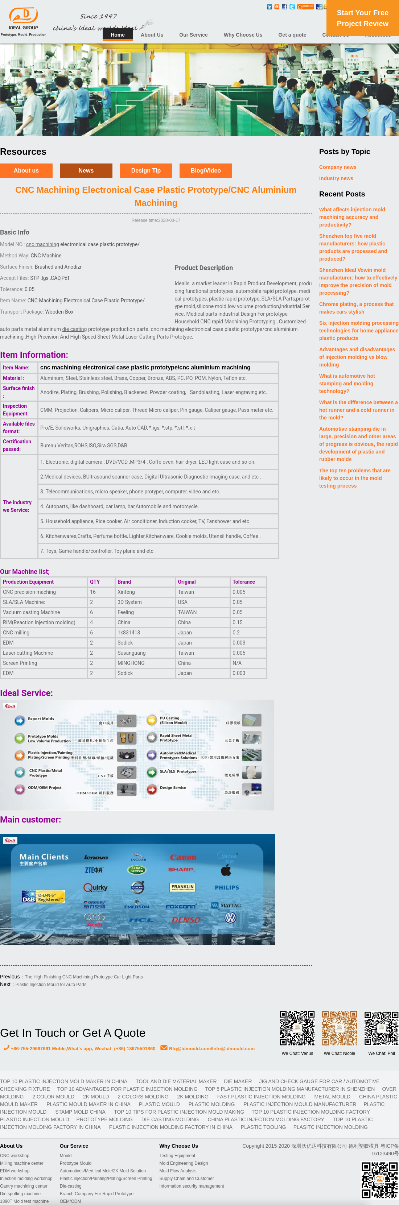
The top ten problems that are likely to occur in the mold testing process (355, 478)
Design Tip (146, 170)
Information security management (192, 1186)
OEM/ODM (70, 1201)
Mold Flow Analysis (178, 1170)
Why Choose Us (243, 35)
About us (26, 170)
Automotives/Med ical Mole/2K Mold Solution (103, 1170)
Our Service (193, 35)
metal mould (333, 1097)
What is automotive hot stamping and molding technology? (347, 383)
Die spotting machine (20, 1193)
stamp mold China (81, 1112)
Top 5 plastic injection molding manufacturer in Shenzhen (290, 1089)
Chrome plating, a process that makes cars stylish (356, 308)
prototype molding (105, 1119)
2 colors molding (144, 1097)
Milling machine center (21, 1163)
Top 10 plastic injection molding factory (310, 1112)
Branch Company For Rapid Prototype (96, 1193)
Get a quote (292, 35)
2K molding (193, 1097)
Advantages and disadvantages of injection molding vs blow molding (357, 357)
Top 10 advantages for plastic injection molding (127, 1089)
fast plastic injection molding (262, 1097)
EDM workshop (14, 1170)
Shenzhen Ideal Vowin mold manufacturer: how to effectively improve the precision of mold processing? (358, 281)
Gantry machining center (24, 1186)
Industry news (336, 178)
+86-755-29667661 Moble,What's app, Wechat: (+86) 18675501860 (79, 1048)
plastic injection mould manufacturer (299, 1104)
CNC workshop (14, 1155)
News (86, 170)
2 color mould (54, 1097)
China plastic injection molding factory (266, 1119)
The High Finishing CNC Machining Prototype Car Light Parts (84, 977)
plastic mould (160, 1104)
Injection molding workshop (26, 1178)
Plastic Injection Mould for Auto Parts (51, 984)
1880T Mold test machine (24, 1201)
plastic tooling (263, 1127)
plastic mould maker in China (89, 1104)
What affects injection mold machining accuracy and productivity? (352, 217)
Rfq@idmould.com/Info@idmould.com (207, 1048)
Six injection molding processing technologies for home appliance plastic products (359, 330)
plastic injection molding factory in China (171, 1127)
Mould (66, 1155)
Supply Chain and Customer (187, 1178)
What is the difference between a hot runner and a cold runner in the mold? (358, 410)
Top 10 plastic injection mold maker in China (64, 1081)
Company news (338, 167)
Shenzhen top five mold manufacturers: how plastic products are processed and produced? (353, 247)
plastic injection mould (34, 1119)
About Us (152, 35)
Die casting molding (171, 1119)
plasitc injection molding (330, 1127)
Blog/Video (206, 170)
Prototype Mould (75, 1163)
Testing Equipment (178, 1155)
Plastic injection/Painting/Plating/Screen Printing (106, 1178)
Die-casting (71, 1186)
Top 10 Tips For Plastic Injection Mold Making (179, 1112)
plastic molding (212, 1104)
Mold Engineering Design (184, 1163)
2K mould (96, 1097)
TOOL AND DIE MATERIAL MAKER (176, 1081)
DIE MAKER (238, 1081)
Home (118, 35)
